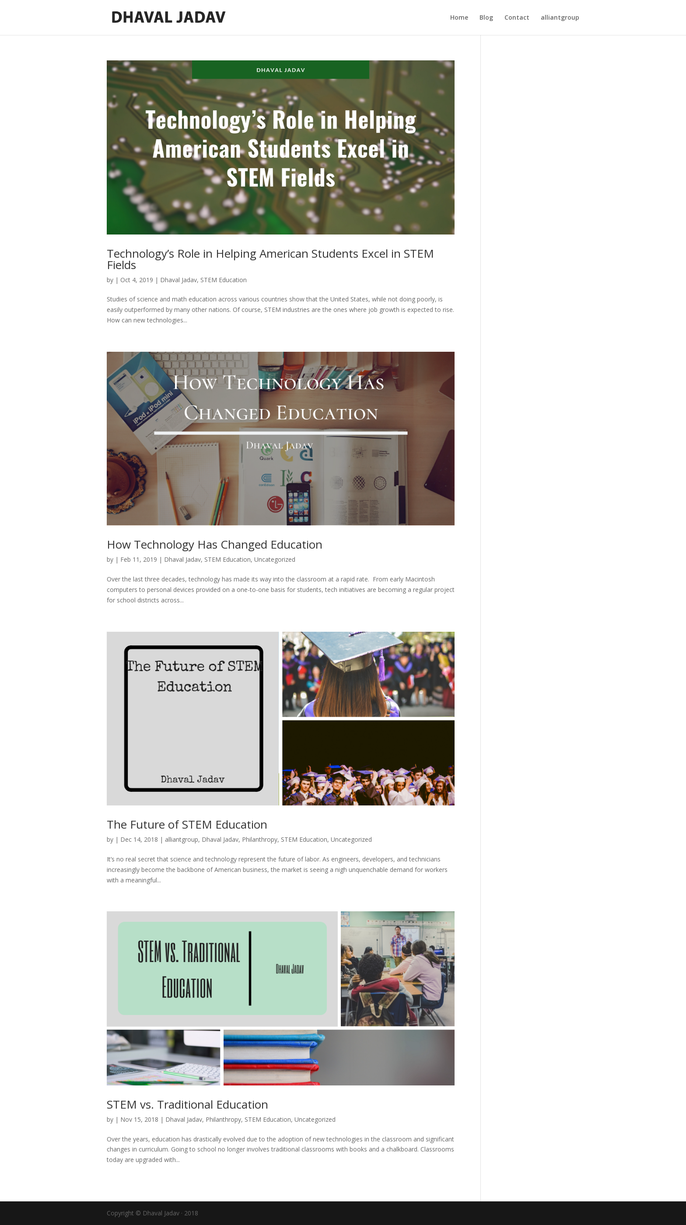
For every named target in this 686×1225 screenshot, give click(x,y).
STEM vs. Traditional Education (187, 1104)
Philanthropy (259, 839)
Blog (486, 17)
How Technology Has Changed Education (214, 544)
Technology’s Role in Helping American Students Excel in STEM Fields (270, 259)
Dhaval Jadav (178, 280)
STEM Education (223, 280)
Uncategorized (274, 559)
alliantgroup (560, 17)
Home (459, 17)
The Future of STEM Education (187, 824)
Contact (516, 17)
